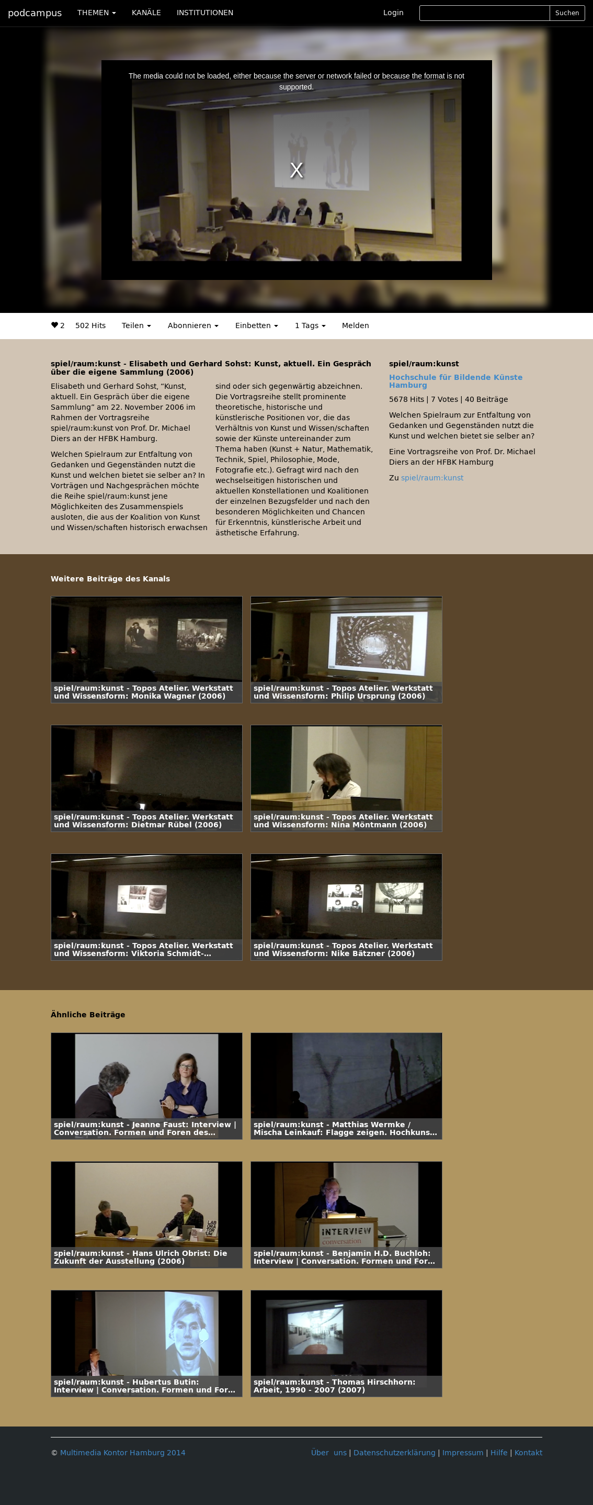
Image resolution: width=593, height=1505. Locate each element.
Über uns (329, 1452)
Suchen (567, 13)
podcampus (35, 13)
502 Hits (90, 325)
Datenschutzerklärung (394, 1452)
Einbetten (256, 325)
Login (393, 12)
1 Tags (310, 325)
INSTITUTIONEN (205, 12)
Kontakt (528, 1452)
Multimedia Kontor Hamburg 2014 (123, 1452)
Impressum (463, 1452)
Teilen (136, 325)
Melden (355, 325)
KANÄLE (146, 12)
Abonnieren (193, 325)
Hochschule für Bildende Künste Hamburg (456, 381)
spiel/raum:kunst (432, 478)
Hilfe (499, 1452)
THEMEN (96, 12)
